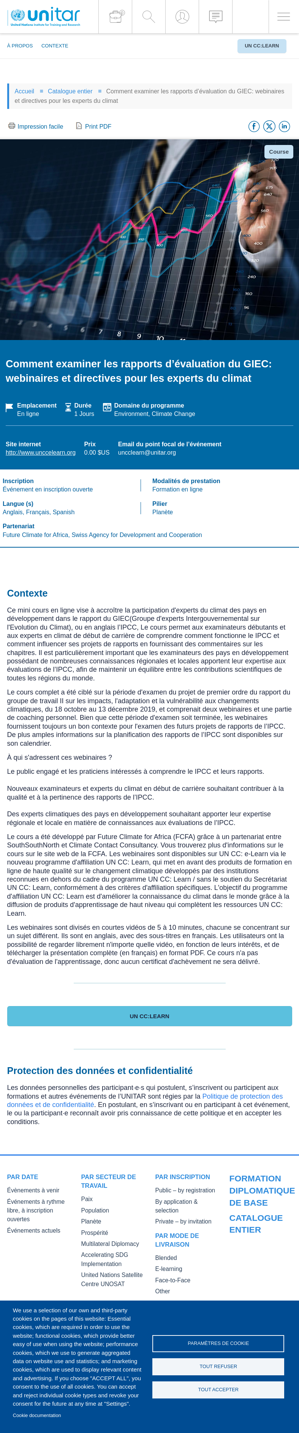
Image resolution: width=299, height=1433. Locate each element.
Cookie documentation (37, 1415)
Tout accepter (218, 1391)
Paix (86, 1199)
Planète (90, 1221)
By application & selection (184, 1201)
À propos (20, 46)
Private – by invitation (179, 1212)
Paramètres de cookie (218, 1342)
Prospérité (93, 1232)
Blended (164, 1248)
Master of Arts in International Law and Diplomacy (253, 1290)
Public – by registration (181, 1190)
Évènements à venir (29, 1190)
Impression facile (40, 126)
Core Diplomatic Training (257, 1252)
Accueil (25, 91)
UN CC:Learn (262, 46)
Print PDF (98, 126)
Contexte (54, 46)
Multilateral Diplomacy (106, 1242)
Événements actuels (30, 1220)
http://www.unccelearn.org (41, 452)
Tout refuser (218, 1366)
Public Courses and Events (260, 1221)
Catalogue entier (70, 91)
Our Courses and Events (257, 1211)
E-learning (167, 1258)
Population (93, 1210)
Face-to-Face (170, 1269)
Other (161, 1280)
